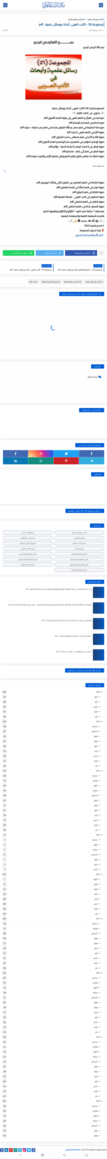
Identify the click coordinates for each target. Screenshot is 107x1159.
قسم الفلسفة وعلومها (79, 564)
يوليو (96, 736)
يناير (96, 716)
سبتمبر (95, 790)
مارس (95, 706)
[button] (81, 253)
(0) (5, 30)
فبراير (96, 711)
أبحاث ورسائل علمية (94, 19)
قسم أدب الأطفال (28, 538)
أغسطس (94, 731)
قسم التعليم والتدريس (27, 554)
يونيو (96, 741)
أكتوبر (96, 785)
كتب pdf (33, 281)
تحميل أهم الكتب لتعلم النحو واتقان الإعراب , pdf (73, 636)
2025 (98, 721)
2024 (98, 770)
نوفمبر (95, 780)
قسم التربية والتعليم (79, 554)
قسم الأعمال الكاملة (51, 281)
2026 (98, 692)
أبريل (96, 701)
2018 (98, 1101)
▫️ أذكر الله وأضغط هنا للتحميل (89, 235)
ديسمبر (95, 726)
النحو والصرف (79, 538)
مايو (96, 696)
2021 (98, 918)
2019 (98, 1037)
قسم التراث (79, 548)
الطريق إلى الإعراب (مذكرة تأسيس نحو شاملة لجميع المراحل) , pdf (66, 620)
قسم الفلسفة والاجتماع (27, 559)
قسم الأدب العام (79, 543)
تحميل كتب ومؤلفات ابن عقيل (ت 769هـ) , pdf (74, 651)
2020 (98, 972)
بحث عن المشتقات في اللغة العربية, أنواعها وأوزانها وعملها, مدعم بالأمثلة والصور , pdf (59, 589)
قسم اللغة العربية (28, 564)
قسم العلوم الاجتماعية (79, 559)
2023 (98, 834)
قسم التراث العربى (28, 548)
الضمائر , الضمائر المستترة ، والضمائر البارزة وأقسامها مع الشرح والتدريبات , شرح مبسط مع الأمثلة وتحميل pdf (50, 604)
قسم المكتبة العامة (79, 570)
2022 (98, 874)
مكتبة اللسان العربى (72, 1149)
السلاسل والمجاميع (76, 19)
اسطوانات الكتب (28, 532)
